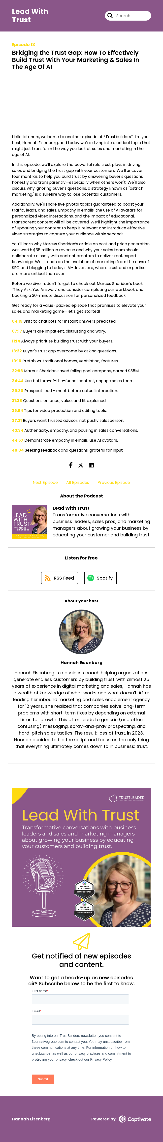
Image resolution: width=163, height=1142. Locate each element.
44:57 (17, 440)
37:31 (17, 420)
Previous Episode (114, 482)
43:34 (17, 430)
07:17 (17, 331)
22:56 (17, 371)
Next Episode (45, 482)
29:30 (17, 391)
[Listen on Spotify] (100, 578)
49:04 (18, 450)
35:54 (17, 410)
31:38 (17, 400)
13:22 (17, 351)
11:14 (16, 341)
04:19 (17, 321)
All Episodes (77, 482)
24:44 (18, 381)
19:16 (16, 361)
